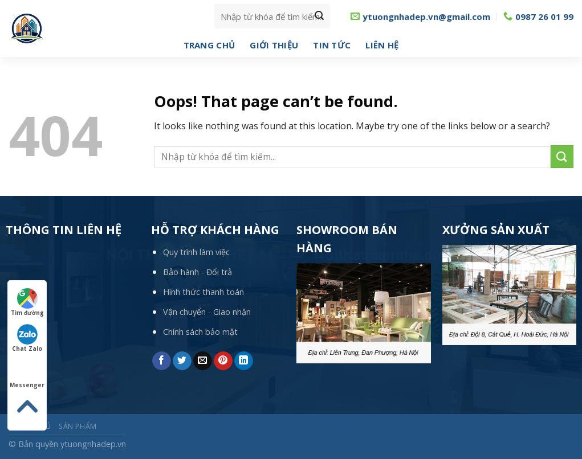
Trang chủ (209, 45)
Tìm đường (27, 302)
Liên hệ (381, 45)
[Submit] (319, 16)
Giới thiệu (274, 45)
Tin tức (332, 45)
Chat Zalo (27, 338)
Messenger (27, 374)
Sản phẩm (78, 426)
